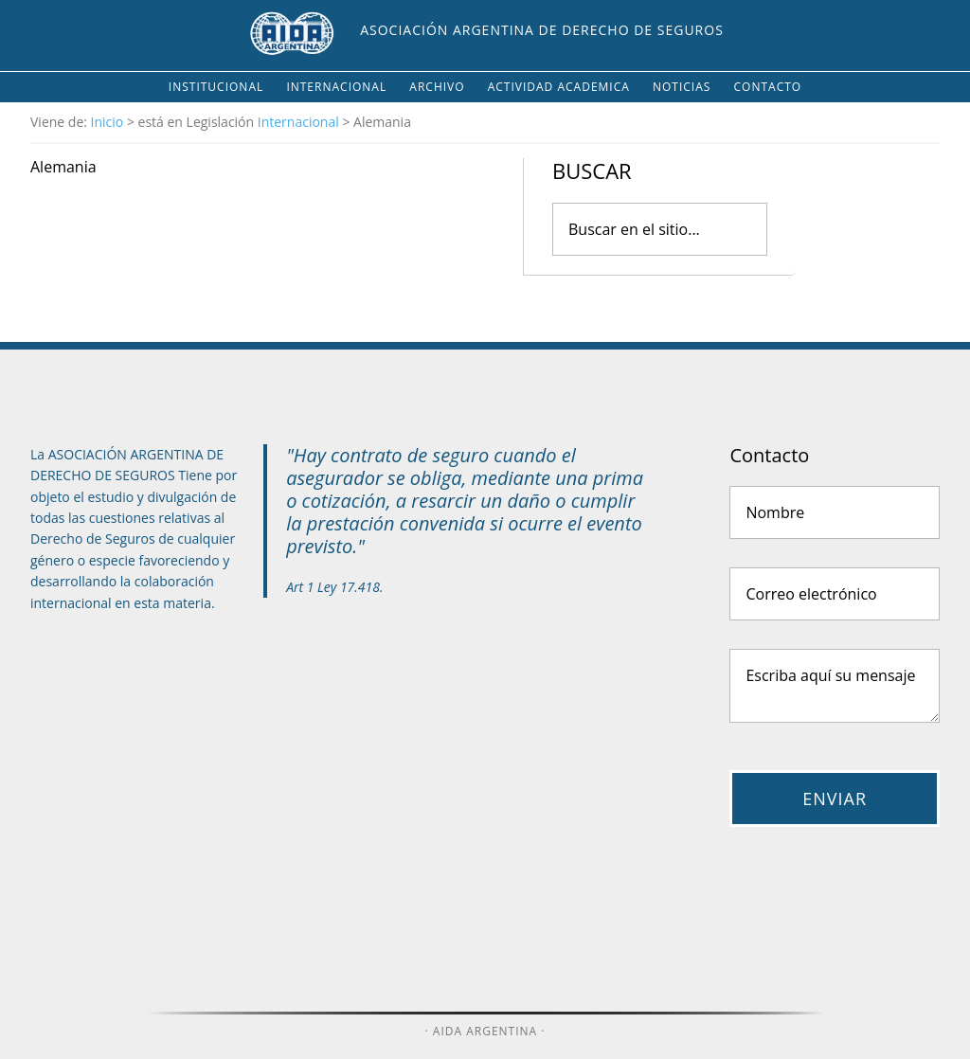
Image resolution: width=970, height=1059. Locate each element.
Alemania (63, 166)
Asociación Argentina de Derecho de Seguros (542, 30)
